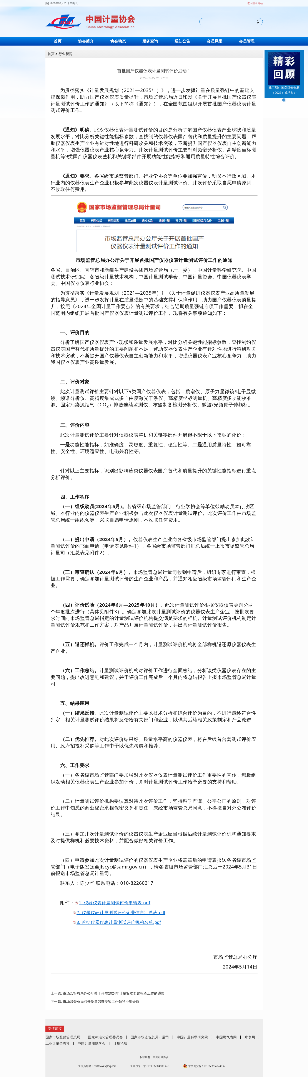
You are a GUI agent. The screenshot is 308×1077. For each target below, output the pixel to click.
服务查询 (150, 41)
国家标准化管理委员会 (105, 1037)
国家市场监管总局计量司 (150, 1037)
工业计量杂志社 (57, 1043)
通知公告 (182, 41)
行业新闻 (65, 54)
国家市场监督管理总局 (62, 1037)
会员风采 (214, 41)
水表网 (250, 1037)
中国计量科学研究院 (192, 1037)
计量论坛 (120, 1043)
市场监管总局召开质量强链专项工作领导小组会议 (101, 1001)
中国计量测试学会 (91, 1043)
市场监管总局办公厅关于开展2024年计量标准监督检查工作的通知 (114, 993)
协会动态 (118, 41)
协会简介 (86, 41)
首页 (58, 41)
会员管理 (247, 41)
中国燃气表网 (226, 1037)
